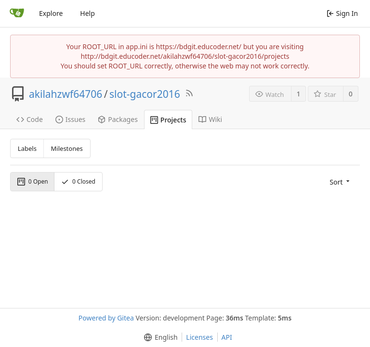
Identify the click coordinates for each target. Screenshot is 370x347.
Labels (27, 148)
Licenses (199, 337)
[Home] (17, 13)
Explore (51, 13)
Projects (168, 119)
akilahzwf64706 (65, 94)
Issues (70, 119)
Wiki (210, 119)
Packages (118, 119)
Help (87, 13)
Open (32, 181)
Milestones (67, 148)
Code (29, 119)
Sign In (342, 13)
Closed (78, 181)
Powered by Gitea (106, 317)
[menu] (340, 181)
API (227, 337)
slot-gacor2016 (144, 94)
